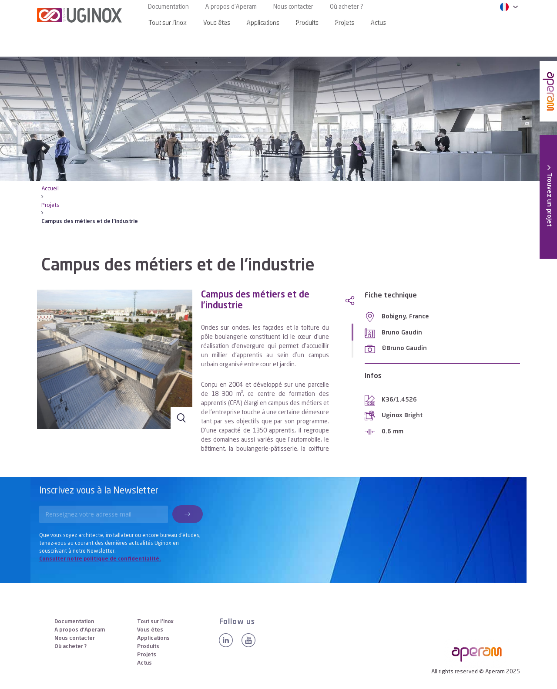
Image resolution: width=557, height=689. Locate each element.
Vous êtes (216, 23)
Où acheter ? (346, 7)
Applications (262, 23)
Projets (344, 23)
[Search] (506, 22)
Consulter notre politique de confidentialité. (100, 559)
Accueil (50, 189)
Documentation (168, 7)
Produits (306, 23)
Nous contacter (293, 7)
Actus (378, 23)
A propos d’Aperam (231, 7)
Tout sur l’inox (167, 23)
